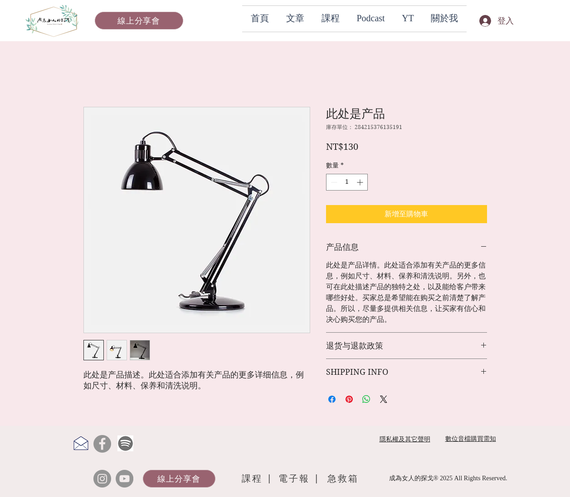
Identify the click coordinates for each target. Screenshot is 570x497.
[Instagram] (102, 478)
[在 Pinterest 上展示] (349, 399)
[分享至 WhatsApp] (366, 399)
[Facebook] (102, 444)
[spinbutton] (347, 182)
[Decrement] (333, 182)
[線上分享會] (139, 20)
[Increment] (360, 182)
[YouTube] (124, 478)
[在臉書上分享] (331, 399)
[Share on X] (383, 399)
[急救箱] (343, 478)
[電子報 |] (300, 478)
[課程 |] (257, 478)
